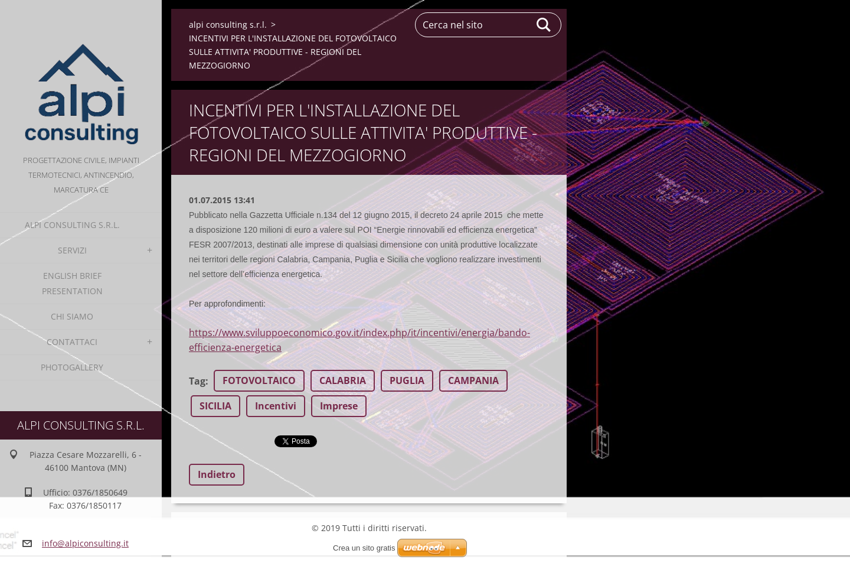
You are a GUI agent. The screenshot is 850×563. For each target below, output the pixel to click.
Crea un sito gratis (364, 548)
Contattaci (72, 341)
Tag (197, 381)
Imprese (339, 405)
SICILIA (215, 405)
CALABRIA (342, 380)
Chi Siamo (72, 316)
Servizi (72, 250)
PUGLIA (407, 380)
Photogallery (72, 367)
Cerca (544, 25)
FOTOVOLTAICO (259, 380)
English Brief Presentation (72, 283)
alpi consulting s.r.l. (72, 224)
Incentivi (275, 405)
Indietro (217, 474)
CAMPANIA (473, 380)
